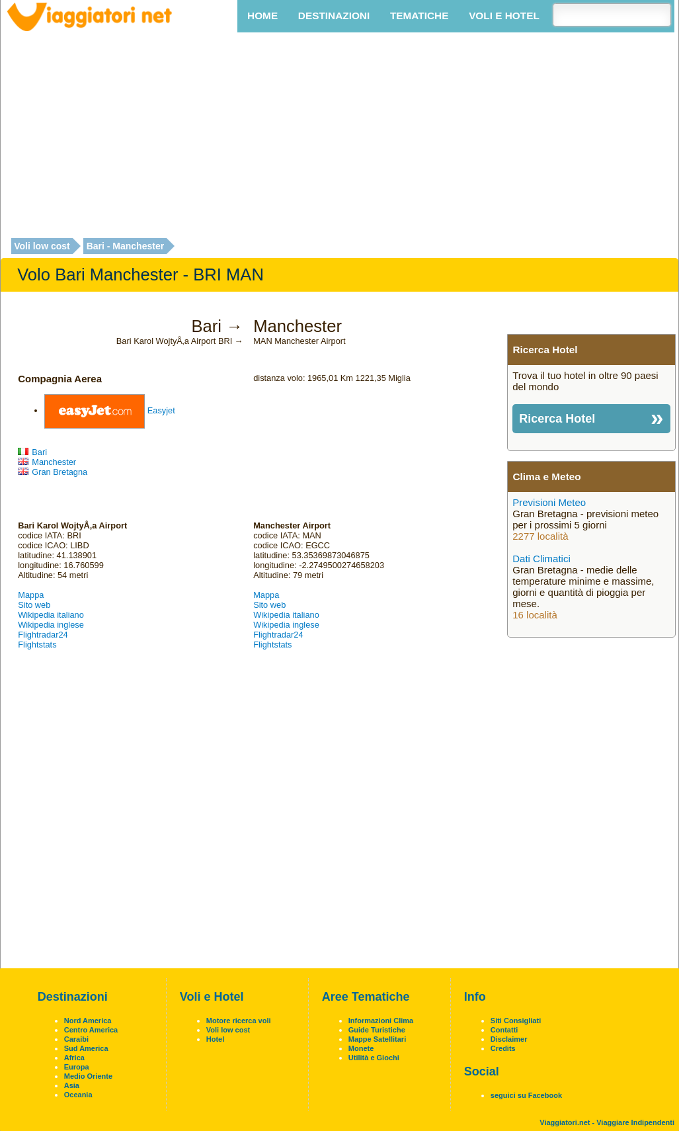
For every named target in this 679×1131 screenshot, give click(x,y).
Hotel (215, 1039)
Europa (76, 1067)
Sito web (34, 605)
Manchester (47, 462)
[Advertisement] (340, 136)
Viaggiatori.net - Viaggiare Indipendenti (606, 1122)
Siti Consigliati (516, 1021)
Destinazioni (334, 15)
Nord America (88, 1021)
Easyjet (161, 410)
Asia (71, 1085)
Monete (361, 1048)
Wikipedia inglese (51, 625)
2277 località (540, 536)
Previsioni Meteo (549, 502)
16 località (534, 614)
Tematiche (419, 15)
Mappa (31, 595)
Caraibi (76, 1039)
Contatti (504, 1030)
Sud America (86, 1048)
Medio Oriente (88, 1076)
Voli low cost (42, 246)
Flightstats (37, 644)
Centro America (91, 1030)
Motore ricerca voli (238, 1021)
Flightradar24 (42, 635)
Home (262, 15)
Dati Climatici (541, 558)
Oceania (78, 1095)
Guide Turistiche (376, 1030)
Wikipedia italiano (51, 615)
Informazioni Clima (380, 1021)
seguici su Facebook (526, 1095)
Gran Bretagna (52, 472)
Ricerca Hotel (557, 418)
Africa (74, 1058)
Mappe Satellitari (377, 1039)
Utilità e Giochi (373, 1058)
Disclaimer (509, 1039)
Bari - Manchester (125, 246)
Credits (503, 1048)
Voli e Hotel (504, 15)
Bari (32, 452)
